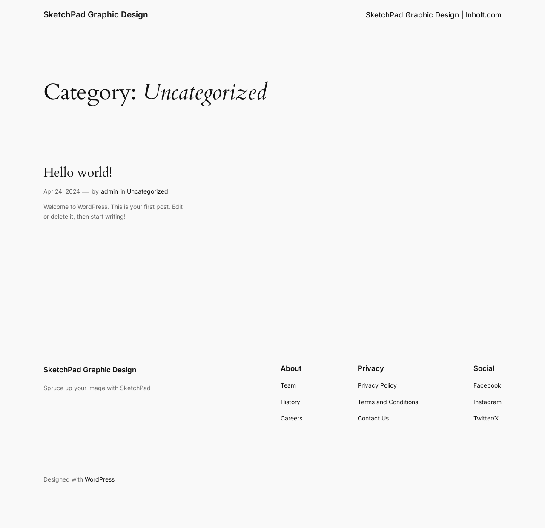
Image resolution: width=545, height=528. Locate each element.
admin (109, 191)
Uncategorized (147, 191)
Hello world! (77, 173)
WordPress (100, 479)
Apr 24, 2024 (61, 191)
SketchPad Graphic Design (95, 14)
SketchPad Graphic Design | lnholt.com (434, 15)
